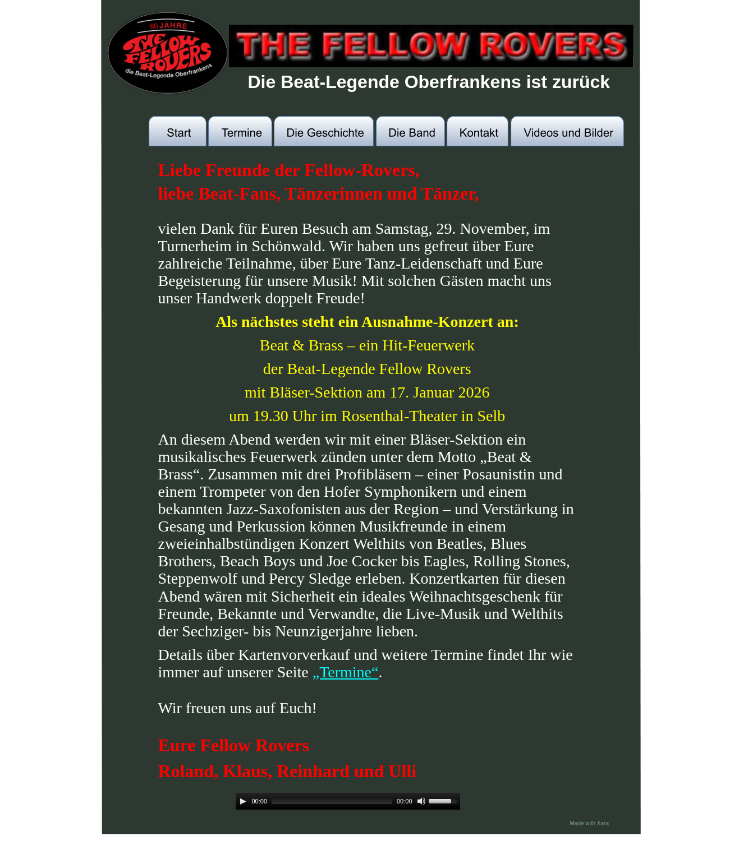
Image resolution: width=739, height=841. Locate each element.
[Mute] (421, 801)
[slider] (332, 801)
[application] (348, 801)
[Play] (242, 801)
